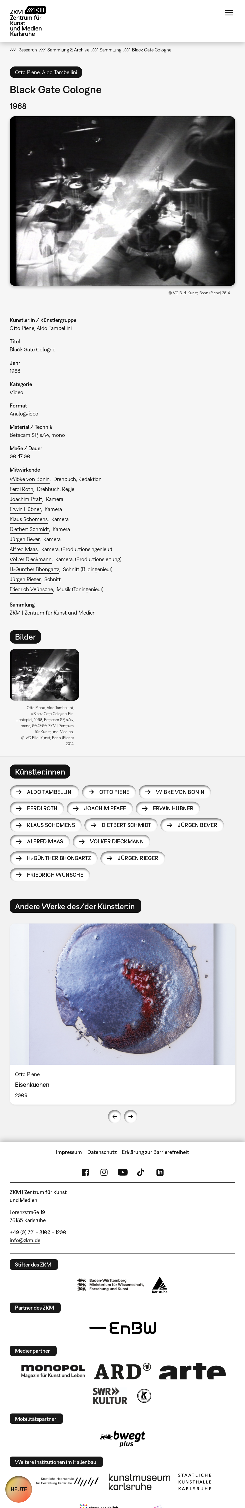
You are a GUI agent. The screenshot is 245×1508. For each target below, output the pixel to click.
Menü (228, 12)
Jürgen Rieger (25, 579)
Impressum (69, 1152)
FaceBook (85, 1172)
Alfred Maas (24, 549)
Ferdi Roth (21, 489)
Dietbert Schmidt (29, 529)
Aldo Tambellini (50, 792)
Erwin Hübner (25, 509)
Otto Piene (114, 792)
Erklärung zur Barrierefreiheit (155, 1152)
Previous (114, 1116)
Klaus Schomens (29, 519)
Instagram (104, 1172)
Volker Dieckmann (31, 559)
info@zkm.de (25, 1240)
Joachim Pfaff (26, 499)
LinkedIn (160, 1172)
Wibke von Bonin (30, 479)
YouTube (122, 1172)
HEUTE (19, 1489)
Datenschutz (102, 1152)
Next (130, 1116)
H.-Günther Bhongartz (34, 569)
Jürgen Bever (25, 539)
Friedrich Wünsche (31, 589)
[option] (47, 700)
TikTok (141, 1172)
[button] (122, 201)
